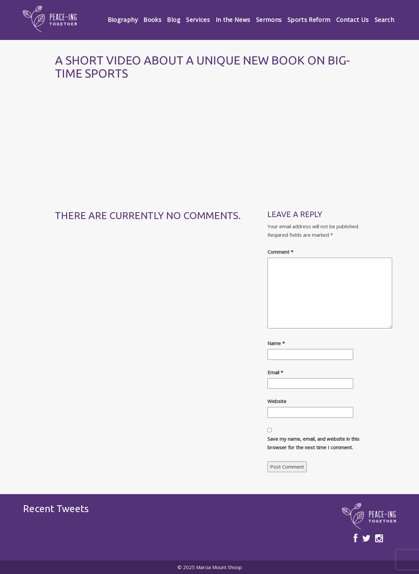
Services (198, 20)
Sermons (269, 20)
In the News (233, 20)
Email (275, 372)
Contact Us (352, 20)
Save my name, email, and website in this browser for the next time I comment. (313, 443)
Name (276, 343)
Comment (280, 252)
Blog (173, 20)
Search (384, 20)
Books (152, 20)
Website (276, 401)
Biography (123, 20)
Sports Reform (309, 20)
